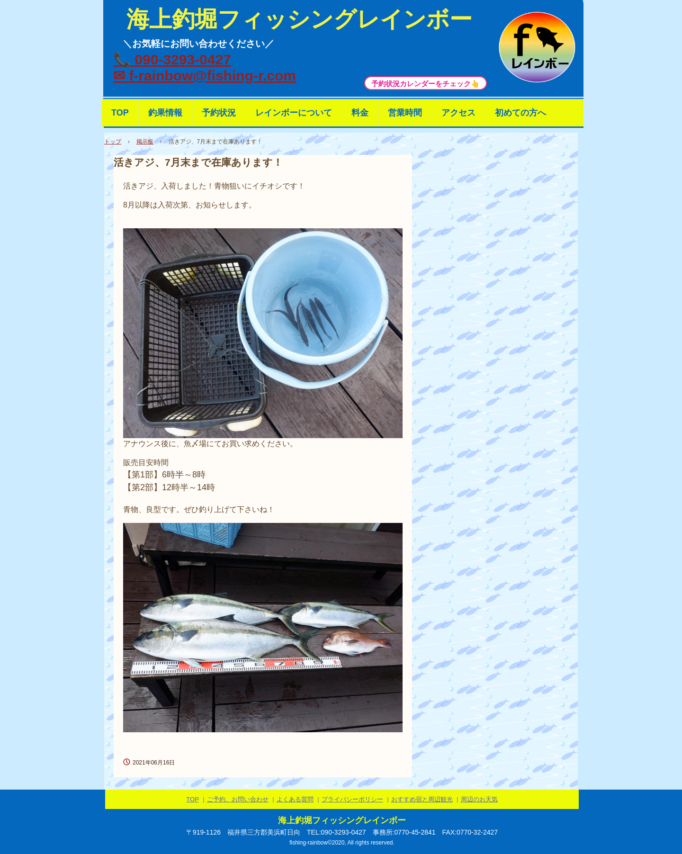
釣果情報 (165, 112)
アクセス (458, 112)
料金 (359, 112)
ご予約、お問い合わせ (238, 799)
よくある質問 (295, 799)
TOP (120, 112)
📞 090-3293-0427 (172, 59)
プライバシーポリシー (352, 799)
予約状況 (219, 112)
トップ (112, 141)
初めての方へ (520, 112)
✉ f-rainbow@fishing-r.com (204, 75)
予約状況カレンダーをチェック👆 (425, 84)
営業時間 (405, 112)
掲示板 (144, 141)
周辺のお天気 (479, 799)
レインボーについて (293, 112)
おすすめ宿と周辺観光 (422, 799)
